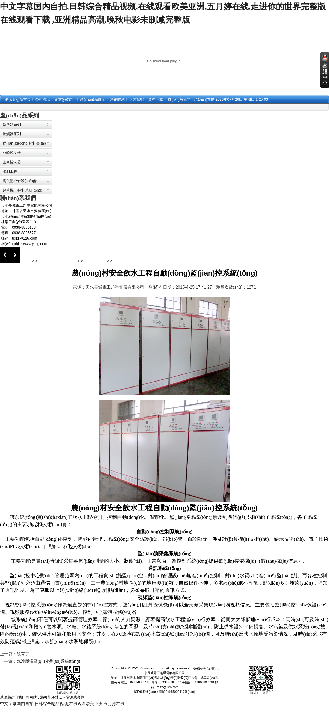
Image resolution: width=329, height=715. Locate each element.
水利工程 (10, 171)
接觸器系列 (12, 134)
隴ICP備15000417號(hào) (177, 692)
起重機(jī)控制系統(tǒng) (22, 190)
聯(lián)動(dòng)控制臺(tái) (24, 143)
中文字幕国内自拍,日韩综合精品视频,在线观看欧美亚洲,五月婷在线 (62, 703)
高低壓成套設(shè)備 (20, 181)
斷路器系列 (12, 124)
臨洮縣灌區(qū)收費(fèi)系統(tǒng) (48, 661)
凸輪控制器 (12, 153)
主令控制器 (12, 162)
